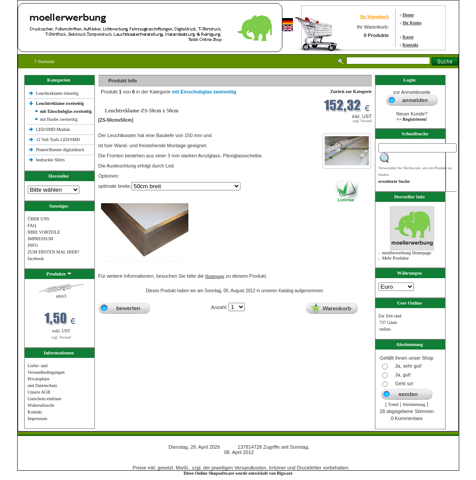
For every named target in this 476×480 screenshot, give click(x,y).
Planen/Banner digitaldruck (60, 149)
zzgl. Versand (61, 337)
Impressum (37, 418)
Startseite (45, 61)
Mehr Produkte (395, 258)
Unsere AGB (39, 392)
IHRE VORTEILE (44, 232)
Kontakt (411, 44)
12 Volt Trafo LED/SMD (58, 139)
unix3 (61, 296)
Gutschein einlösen (44, 398)
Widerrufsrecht (41, 405)
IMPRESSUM (40, 238)
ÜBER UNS (38, 218)
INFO (33, 245)
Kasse (408, 36)
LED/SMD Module (53, 129)
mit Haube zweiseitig (59, 119)
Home (408, 14)
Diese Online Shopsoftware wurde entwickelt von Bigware (238, 473)
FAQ (32, 225)
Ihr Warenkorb (374, 16)
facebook (36, 258)
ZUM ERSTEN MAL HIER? (53, 251)
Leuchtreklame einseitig (58, 93)
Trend (393, 404)
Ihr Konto (412, 22)
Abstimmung (413, 404)
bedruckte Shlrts (50, 159)
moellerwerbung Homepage (406, 252)
